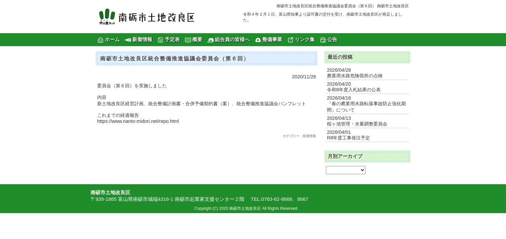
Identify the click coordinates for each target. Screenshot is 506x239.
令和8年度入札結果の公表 (354, 89)
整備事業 (272, 39)
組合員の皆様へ (232, 39)
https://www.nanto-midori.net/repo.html (138, 121)
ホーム (112, 39)
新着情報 (142, 39)
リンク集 (305, 39)
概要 (197, 39)
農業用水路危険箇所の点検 (355, 75)
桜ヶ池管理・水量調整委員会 (357, 123)
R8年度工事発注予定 (348, 137)
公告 (332, 39)
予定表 (172, 39)
